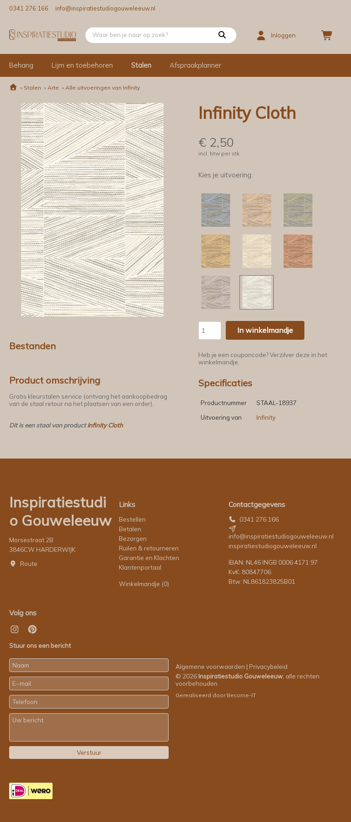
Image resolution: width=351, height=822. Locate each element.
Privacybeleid (268, 666)
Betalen (130, 529)
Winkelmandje (144, 583)
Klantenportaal (140, 567)
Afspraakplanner (195, 65)
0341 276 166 (28, 8)
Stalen (141, 65)
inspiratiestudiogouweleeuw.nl (273, 546)
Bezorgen (133, 538)
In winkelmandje (265, 330)
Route (28, 563)
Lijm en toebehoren (82, 65)
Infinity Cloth (105, 425)
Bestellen (132, 519)
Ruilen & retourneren (149, 548)
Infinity (266, 417)
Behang (21, 65)
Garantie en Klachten (150, 557)
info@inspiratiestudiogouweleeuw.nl (105, 8)
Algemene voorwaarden (210, 666)
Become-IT (241, 695)
